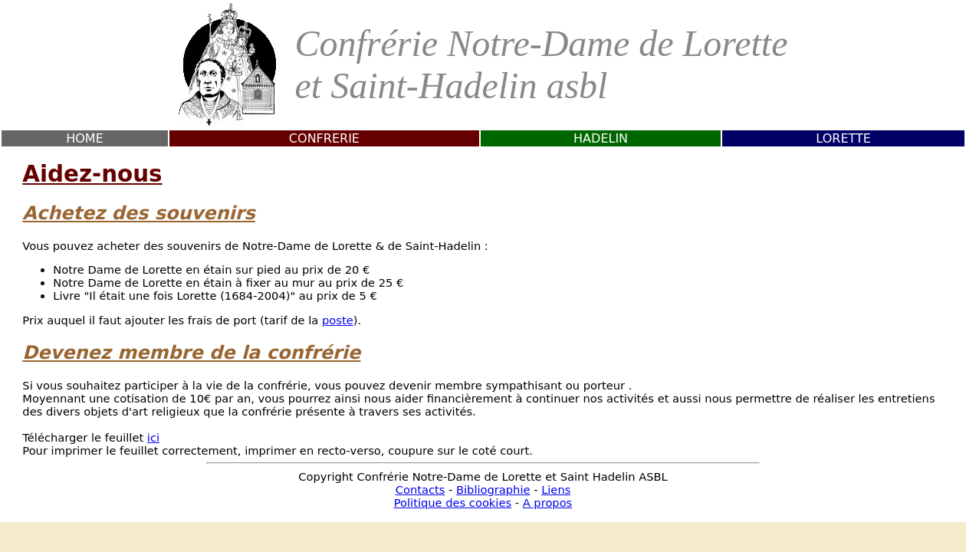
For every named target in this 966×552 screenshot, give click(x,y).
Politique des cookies (452, 502)
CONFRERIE (324, 138)
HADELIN (600, 138)
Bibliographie (493, 489)
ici (153, 437)
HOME (85, 138)
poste (337, 320)
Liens (555, 489)
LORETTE (843, 138)
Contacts (420, 489)
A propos (548, 502)
